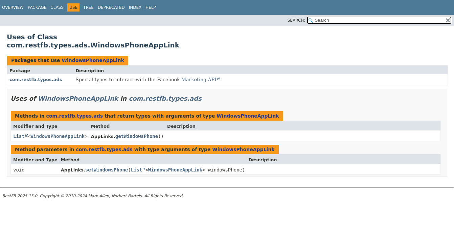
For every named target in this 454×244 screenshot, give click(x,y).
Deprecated (111, 7)
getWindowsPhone (136, 136)
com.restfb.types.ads (35, 79)
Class (57, 7)
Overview (13, 7)
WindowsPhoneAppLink (93, 60)
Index (135, 7)
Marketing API (199, 79)
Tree (88, 7)
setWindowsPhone (106, 169)
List (19, 136)
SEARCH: (296, 20)
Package (37, 7)
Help (150, 7)
